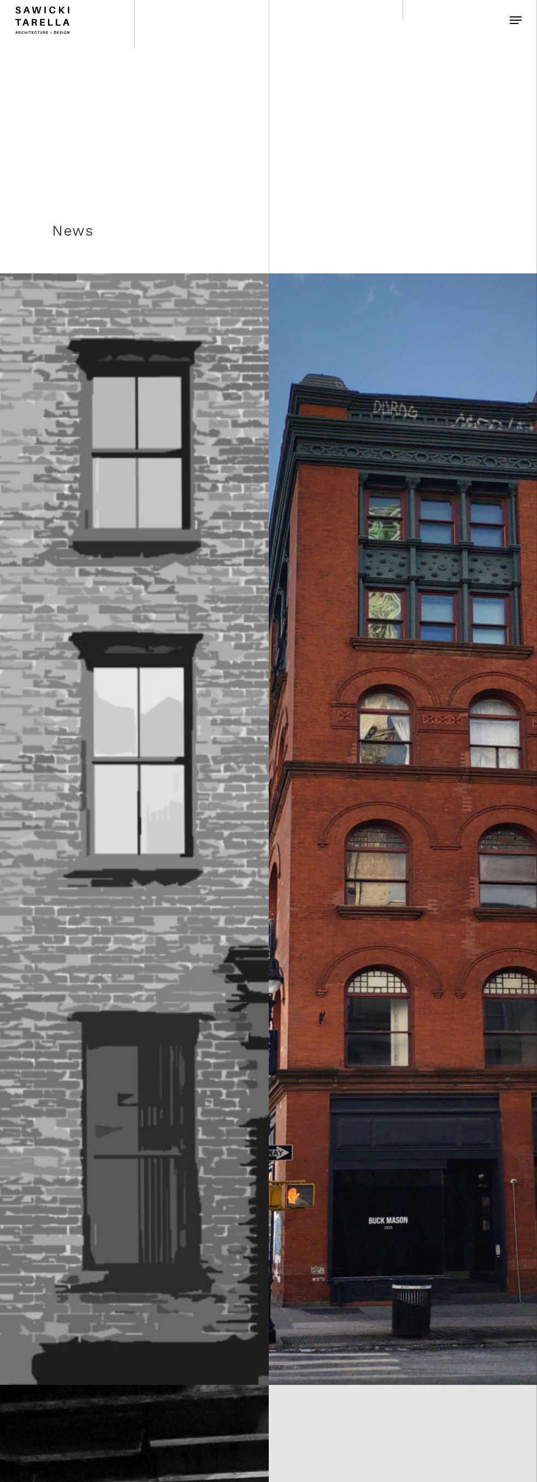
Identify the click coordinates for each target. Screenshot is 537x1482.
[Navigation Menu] (516, 20)
